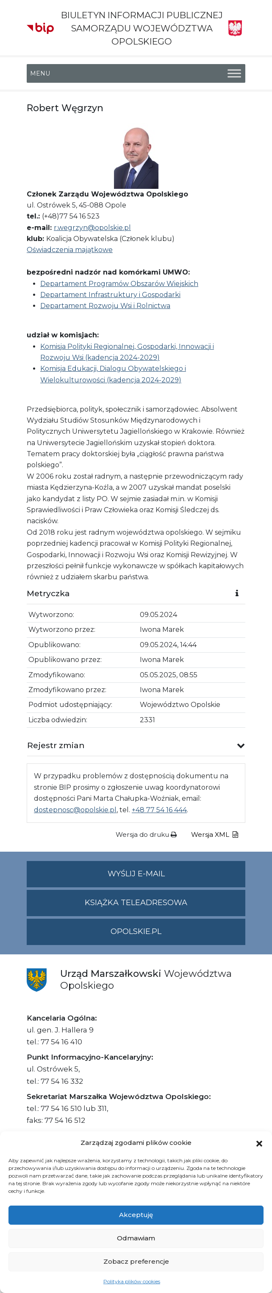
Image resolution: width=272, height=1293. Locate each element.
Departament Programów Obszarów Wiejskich (119, 284)
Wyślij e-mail (177, 877)
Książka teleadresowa (136, 902)
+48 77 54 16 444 (159, 810)
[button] (259, 1143)
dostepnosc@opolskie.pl (75, 810)
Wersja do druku (146, 834)
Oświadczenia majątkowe (70, 250)
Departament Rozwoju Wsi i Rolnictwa (105, 306)
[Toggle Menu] (234, 73)
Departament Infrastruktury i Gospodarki (110, 295)
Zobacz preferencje (136, 1261)
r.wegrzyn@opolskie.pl (92, 228)
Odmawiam (136, 1238)
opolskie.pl (136, 931)
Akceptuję (136, 1215)
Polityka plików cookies (131, 1281)
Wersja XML (214, 834)
